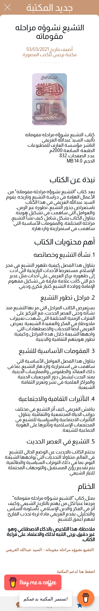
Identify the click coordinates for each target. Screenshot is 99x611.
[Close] (7, 7)
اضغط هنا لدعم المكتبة (76, 571)
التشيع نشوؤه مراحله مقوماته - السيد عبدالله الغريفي (50, 549)
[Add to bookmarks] (79, 604)
